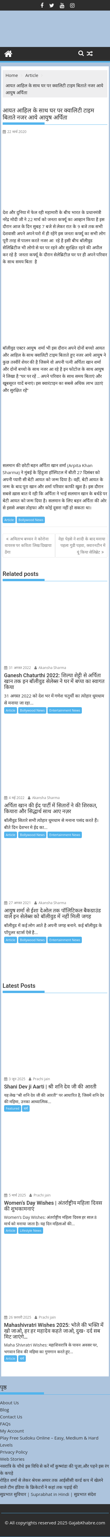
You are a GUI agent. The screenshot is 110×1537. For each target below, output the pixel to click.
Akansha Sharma (50, 667)
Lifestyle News (30, 1230)
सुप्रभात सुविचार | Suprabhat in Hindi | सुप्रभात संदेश (48, 1494)
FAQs (5, 1424)
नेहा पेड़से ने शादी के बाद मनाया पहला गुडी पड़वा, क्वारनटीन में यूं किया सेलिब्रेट (81, 545)
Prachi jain (39, 1078)
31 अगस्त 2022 (17, 667)
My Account (12, 1431)
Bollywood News (30, 520)
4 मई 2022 (14, 797)
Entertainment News (64, 710)
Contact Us (11, 1417)
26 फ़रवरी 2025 (17, 1317)
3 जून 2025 (15, 1078)
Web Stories (12, 1459)
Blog (4, 1410)
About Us (9, 1402)
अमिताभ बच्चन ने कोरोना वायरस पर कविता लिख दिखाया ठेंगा (28, 545)
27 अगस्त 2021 (17, 902)
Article (9, 520)
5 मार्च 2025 (15, 1195)
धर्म (26, 1108)
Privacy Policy (14, 1452)
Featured (12, 1108)
